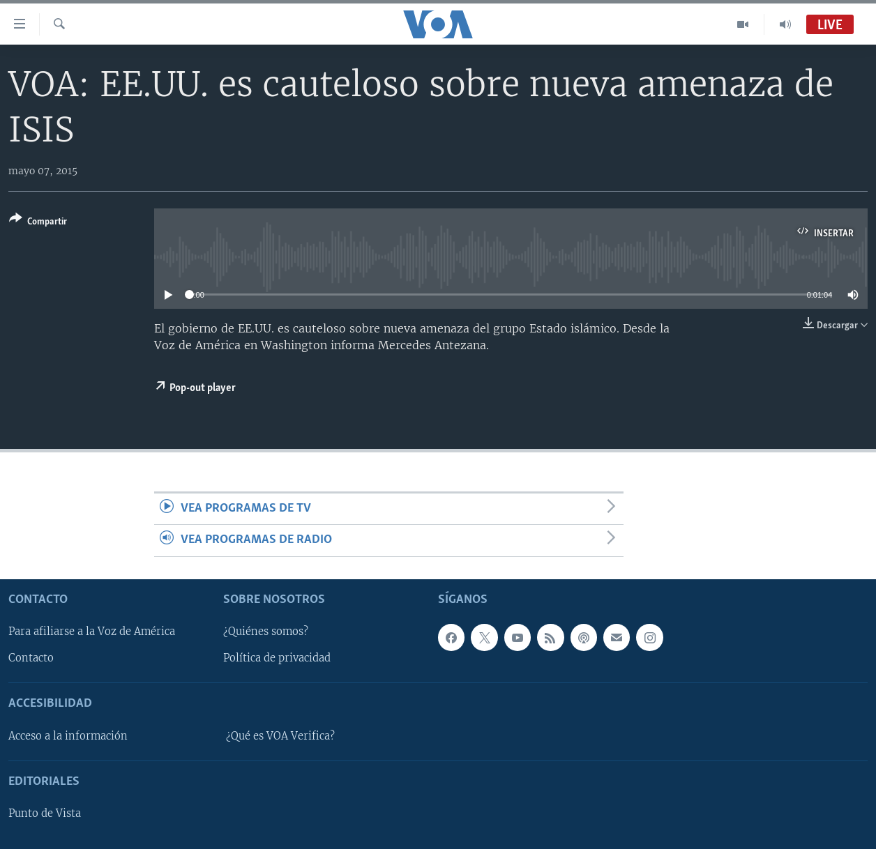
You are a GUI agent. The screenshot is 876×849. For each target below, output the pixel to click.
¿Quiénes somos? (265, 631)
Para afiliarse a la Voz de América (91, 631)
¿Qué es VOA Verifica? (280, 736)
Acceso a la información (68, 736)
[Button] (38, 222)
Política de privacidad (277, 658)
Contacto (31, 658)
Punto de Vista (44, 813)
